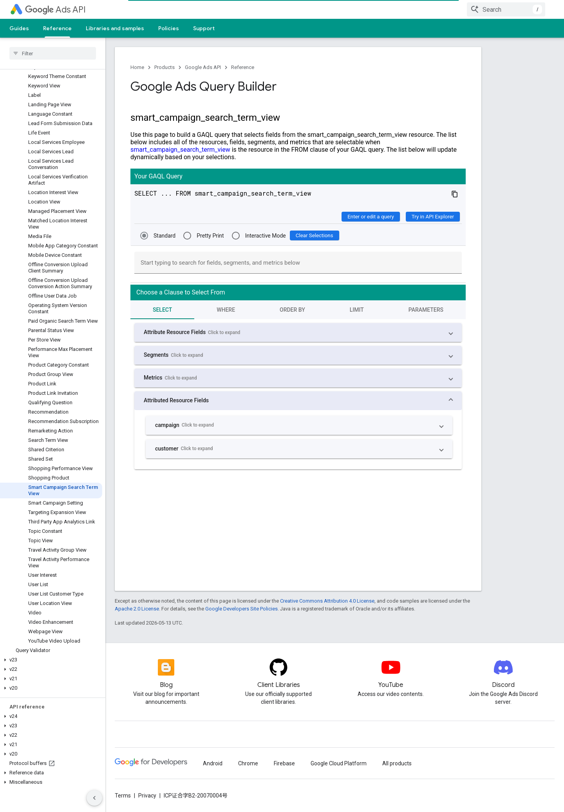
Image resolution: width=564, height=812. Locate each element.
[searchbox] (52, 53)
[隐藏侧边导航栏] (94, 798)
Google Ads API (203, 67)
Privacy (147, 795)
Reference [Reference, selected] (57, 28)
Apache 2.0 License (137, 609)
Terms (123, 795)
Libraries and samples (115, 28)
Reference (242, 67)
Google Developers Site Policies (241, 609)
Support (204, 28)
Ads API (55, 9)
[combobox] (506, 9)
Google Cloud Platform (339, 763)
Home (137, 67)
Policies (168, 28)
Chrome (248, 763)
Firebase (284, 763)
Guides (19, 28)
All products (397, 763)
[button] (51, 660)
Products (164, 67)
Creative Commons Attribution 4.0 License (327, 601)
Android (212, 763)
